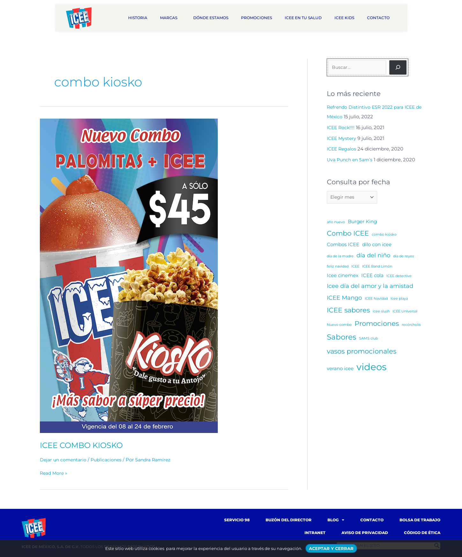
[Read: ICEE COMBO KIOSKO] (129, 275)
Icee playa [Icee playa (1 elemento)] (399, 299)
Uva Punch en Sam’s (351, 160)
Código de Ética (422, 532)
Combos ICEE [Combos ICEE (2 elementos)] (343, 245)
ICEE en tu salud (303, 17)
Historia (137, 17)
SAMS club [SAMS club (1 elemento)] (368, 339)
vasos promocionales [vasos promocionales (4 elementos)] (361, 352)
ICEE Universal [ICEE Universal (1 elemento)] (404, 312)
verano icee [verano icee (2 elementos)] (340, 369)
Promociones (256, 17)
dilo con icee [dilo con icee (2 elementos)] (377, 245)
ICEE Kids (344, 17)
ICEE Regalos (342, 149)
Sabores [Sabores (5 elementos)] (341, 337)
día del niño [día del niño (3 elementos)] (373, 256)
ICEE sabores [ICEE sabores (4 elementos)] (348, 311)
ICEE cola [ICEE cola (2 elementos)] (372, 276)
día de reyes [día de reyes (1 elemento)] (403, 257)
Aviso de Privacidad (364, 532)
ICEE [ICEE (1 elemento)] (355, 267)
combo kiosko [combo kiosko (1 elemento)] (384, 235)
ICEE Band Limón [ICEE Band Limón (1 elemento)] (377, 267)
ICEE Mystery (342, 138)
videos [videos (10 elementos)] (371, 367)
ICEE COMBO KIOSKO (85, 445)
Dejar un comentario (64, 460)
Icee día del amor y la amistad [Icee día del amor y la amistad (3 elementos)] (370, 286)
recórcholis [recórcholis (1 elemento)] (411, 326)
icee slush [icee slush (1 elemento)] (381, 312)
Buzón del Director (289, 519)
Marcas (170, 18)
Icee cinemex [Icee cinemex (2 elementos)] (342, 276)
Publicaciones (109, 460)
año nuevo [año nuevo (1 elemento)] (336, 223)
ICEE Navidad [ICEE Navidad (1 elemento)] (376, 299)
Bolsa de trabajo (420, 519)
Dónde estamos (210, 17)
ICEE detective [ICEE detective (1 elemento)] (399, 277)
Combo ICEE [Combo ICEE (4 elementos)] (348, 234)
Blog (335, 520)
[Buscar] (398, 67)
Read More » (54, 473)
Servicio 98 (237, 519)
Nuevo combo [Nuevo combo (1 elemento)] (339, 326)
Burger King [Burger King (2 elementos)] (362, 222)
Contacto (380, 18)
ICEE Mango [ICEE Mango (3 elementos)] (344, 298)
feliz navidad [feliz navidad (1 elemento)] (337, 267)
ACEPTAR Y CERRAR (331, 548)
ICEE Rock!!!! (341, 127)
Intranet (315, 532)
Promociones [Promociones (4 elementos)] (377, 324)
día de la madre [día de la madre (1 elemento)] (340, 257)
